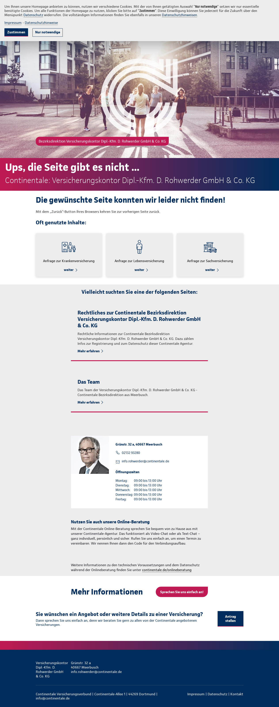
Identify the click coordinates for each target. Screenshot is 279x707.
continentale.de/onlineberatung (167, 570)
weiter (69, 270)
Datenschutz (33, 15)
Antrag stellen (230, 618)
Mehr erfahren (89, 351)
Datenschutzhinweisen (179, 15)
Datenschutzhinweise (41, 23)
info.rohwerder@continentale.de (145, 461)
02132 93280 (131, 453)
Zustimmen (16, 32)
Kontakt (236, 694)
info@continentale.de (53, 698)
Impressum (13, 23)
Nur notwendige (47, 32)
